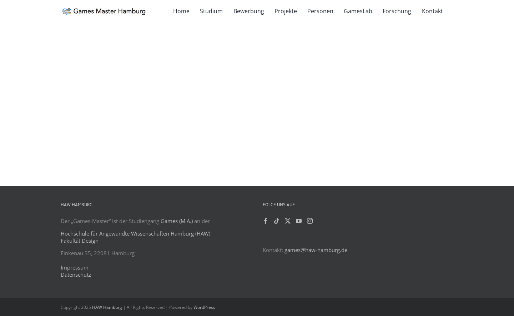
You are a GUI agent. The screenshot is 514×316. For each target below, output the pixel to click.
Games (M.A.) (177, 220)
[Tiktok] (276, 221)
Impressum (75, 267)
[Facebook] (265, 221)
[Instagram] (310, 221)
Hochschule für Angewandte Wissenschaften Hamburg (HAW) (135, 233)
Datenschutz (76, 274)
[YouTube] (299, 221)
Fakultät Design (80, 240)
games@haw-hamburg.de (315, 249)
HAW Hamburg (107, 307)
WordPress (204, 307)
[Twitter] (288, 221)
